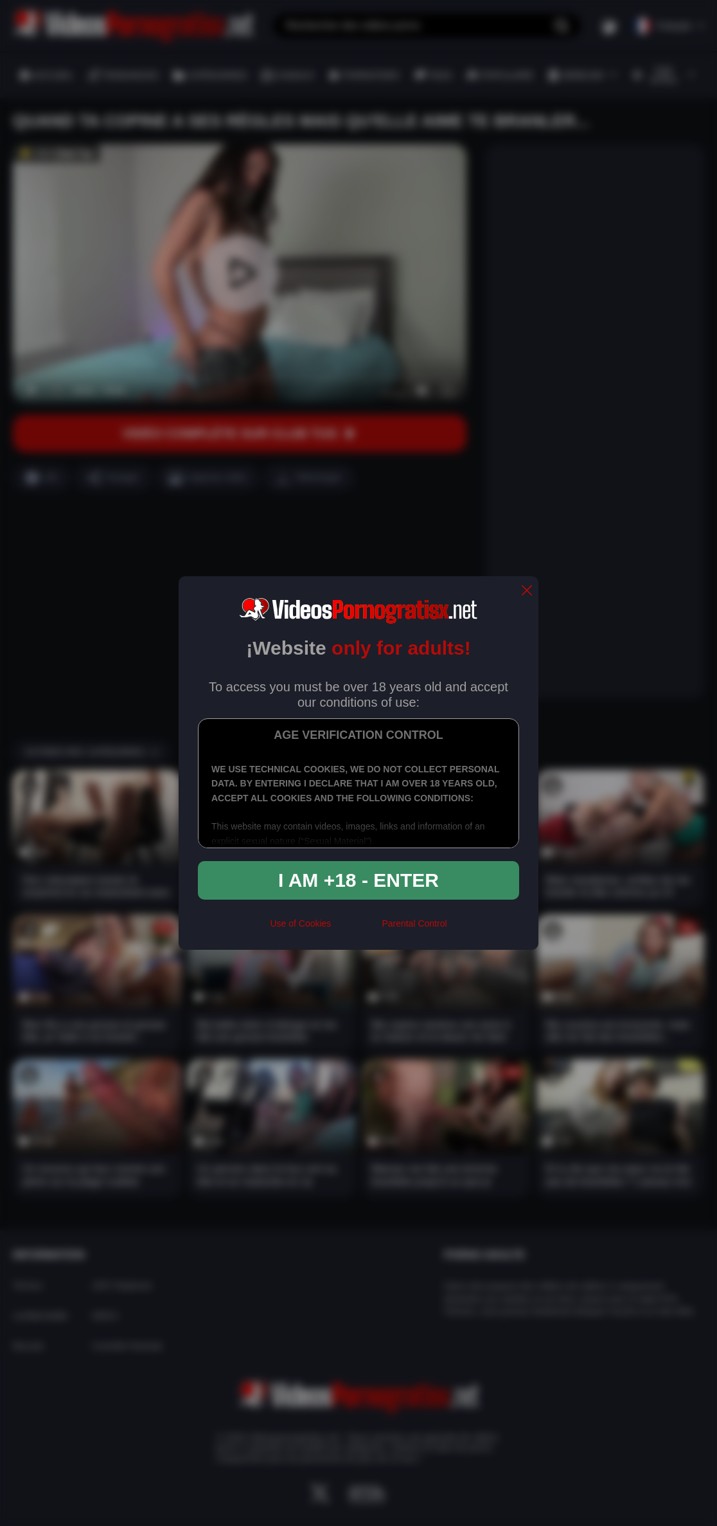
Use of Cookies (300, 923)
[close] (527, 591)
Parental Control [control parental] (414, 923)
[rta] (356, 928)
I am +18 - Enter (358, 880)
